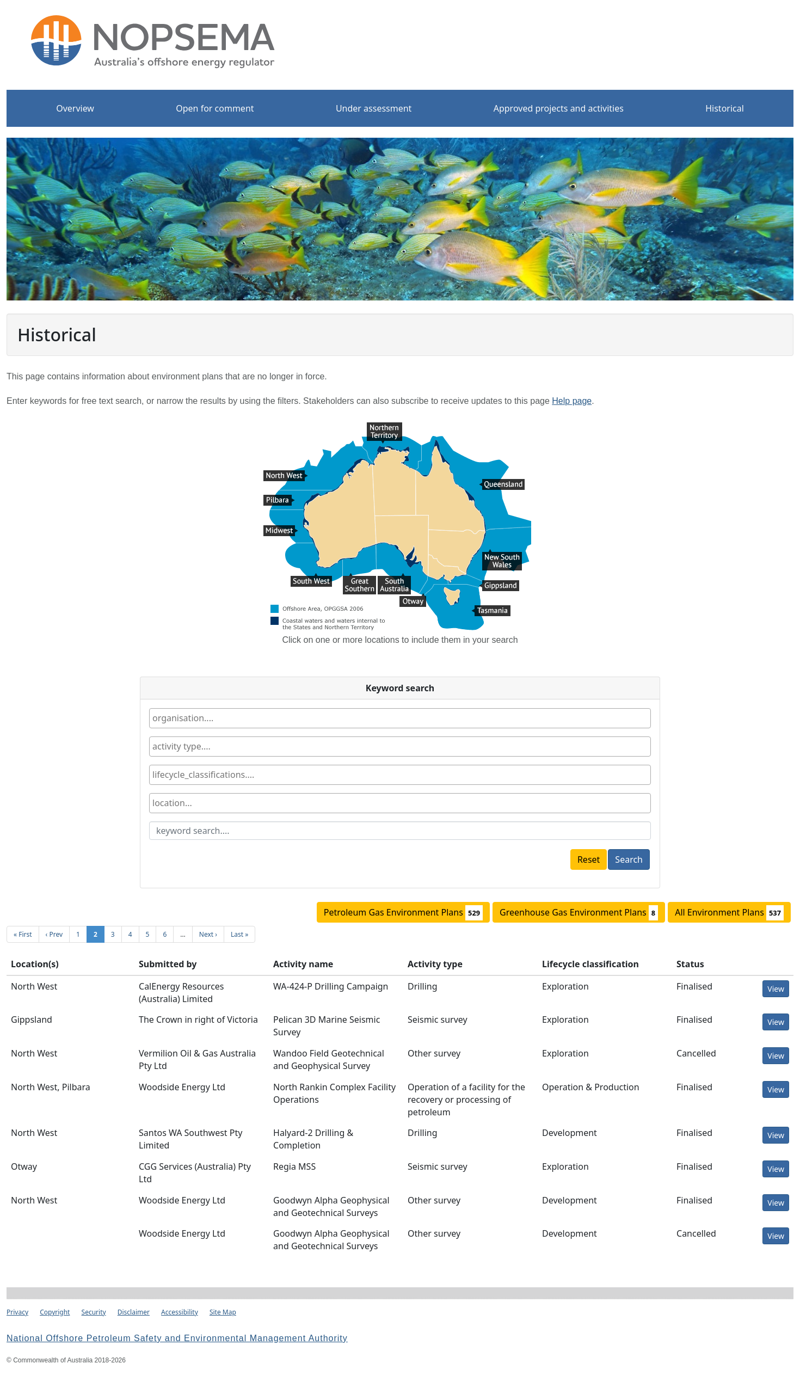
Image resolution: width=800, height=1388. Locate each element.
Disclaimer (134, 1312)
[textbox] (214, 717)
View (775, 989)
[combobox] (400, 718)
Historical (724, 108)
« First (23, 934)
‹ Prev (54, 934)
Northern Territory (384, 428)
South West (311, 579)
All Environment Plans (729, 912)
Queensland (502, 485)
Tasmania (490, 611)
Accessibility (179, 1312)
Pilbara (279, 501)
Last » (239, 934)
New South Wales (502, 555)
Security (94, 1312)
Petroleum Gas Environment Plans (403, 912)
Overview (75, 108)
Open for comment (215, 108)
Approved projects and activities (559, 108)
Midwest (280, 531)
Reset (588, 859)
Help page (572, 401)
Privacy (17, 1312)
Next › (208, 934)
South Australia (394, 579)
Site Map (223, 1312)
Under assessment (374, 108)
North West (285, 476)
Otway (412, 599)
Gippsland (499, 586)
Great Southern (359, 579)
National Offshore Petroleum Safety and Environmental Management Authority (177, 1338)
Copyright (55, 1312)
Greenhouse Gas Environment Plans (579, 912)
